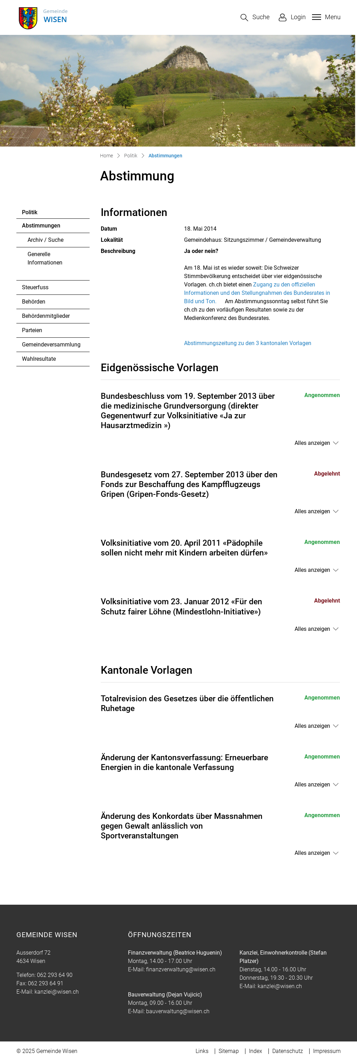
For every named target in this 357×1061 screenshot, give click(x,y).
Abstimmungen (41, 227)
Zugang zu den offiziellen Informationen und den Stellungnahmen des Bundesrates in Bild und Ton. (257, 293)
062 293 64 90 (55, 975)
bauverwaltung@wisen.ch (178, 1011)
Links (202, 1051)
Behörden (33, 301)
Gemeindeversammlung (51, 344)
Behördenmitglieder (46, 316)
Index (255, 1051)
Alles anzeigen (312, 443)
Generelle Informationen (45, 258)
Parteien (32, 330)
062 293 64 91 (45, 983)
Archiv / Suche (45, 240)
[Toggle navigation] (325, 17)
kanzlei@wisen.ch (57, 991)
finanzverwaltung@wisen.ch (180, 969)
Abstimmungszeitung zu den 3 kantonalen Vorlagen (247, 343)
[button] (255, 18)
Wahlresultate (39, 359)
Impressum (327, 1051)
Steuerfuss (35, 287)
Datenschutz (287, 1051)
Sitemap (229, 1051)
